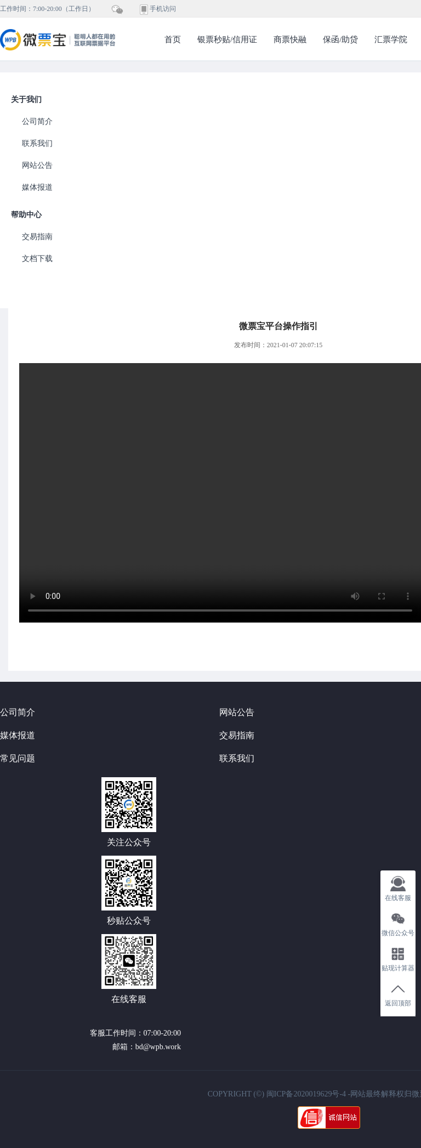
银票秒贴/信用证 (227, 39)
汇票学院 (390, 39)
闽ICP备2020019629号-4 (306, 1094)
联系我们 (37, 143)
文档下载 (37, 259)
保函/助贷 (340, 39)
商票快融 (290, 39)
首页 (172, 39)
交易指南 (37, 237)
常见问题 (17, 758)
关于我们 (26, 99)
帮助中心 (26, 215)
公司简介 (37, 121)
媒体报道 (37, 187)
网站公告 (37, 165)
